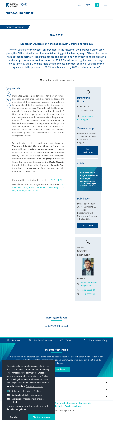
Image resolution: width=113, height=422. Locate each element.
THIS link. (56, 180)
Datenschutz (85, 403)
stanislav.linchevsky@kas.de (87, 284)
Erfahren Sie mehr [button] (34, 386)
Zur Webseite (88, 150)
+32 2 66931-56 (86, 289)
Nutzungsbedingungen (66, 403)
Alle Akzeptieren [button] (41, 416)
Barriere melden (73, 406)
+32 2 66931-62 (86, 294)
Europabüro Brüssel (56, 325)
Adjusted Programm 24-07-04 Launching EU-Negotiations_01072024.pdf (38, 187)
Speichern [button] (15, 416)
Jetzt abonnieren (56, 369)
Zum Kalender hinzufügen (85, 118)
